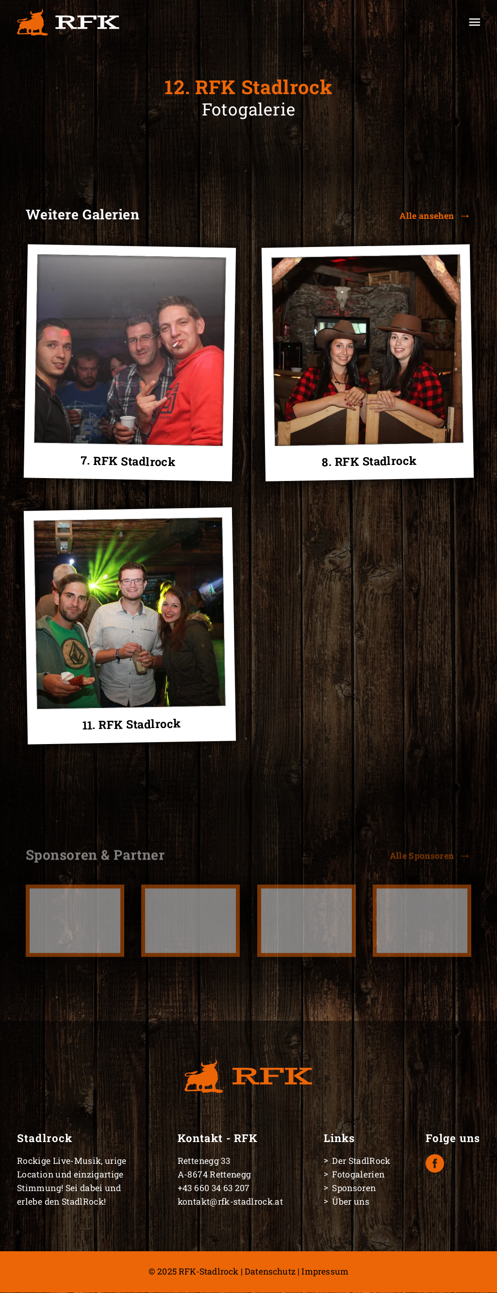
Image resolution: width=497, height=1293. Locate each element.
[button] (435, 216)
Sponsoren (354, 1188)
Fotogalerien (358, 1174)
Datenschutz (270, 1271)
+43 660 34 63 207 (214, 1188)
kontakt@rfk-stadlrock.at (230, 1201)
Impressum (324, 1271)
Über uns (350, 1201)
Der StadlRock (361, 1160)
